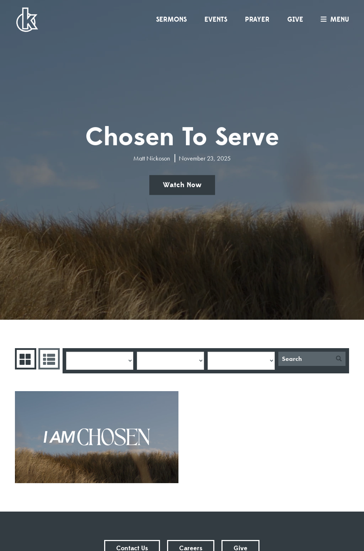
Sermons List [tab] (48, 359)
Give (295, 19)
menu (333, 19)
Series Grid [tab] (24, 359)
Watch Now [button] (182, 185)
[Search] (305, 359)
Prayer (257, 19)
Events (215, 19)
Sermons (171, 19)
